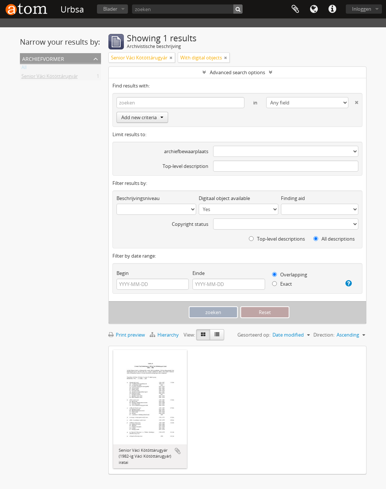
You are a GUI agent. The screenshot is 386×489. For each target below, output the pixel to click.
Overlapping (289, 274)
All (24, 68)
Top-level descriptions (277, 238)
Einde (198, 273)
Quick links (332, 9)
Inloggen (361, 9)
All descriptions (334, 238)
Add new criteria (142, 117)
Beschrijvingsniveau (138, 198)
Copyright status (190, 224)
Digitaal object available (224, 198)
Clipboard (295, 9)
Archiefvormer (43, 58)
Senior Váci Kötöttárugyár (49, 77)
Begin (123, 273)
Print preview (126, 334)
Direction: (323, 334)
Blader (110, 9)
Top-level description (185, 166)
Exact (282, 283)
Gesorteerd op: (253, 334)
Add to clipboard (177, 451)
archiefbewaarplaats (186, 151)
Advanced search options (237, 72)
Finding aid (293, 198)
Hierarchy (165, 334)
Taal (314, 9)
